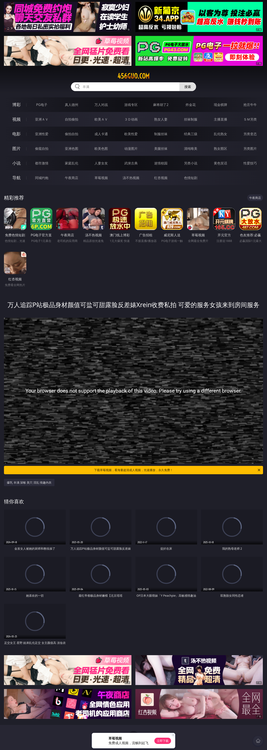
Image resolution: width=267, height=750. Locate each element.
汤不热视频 (131, 177)
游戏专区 (131, 104)
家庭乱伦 (71, 163)
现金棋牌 (220, 104)
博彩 (16, 104)
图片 (16, 148)
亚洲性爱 (41, 134)
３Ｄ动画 (131, 119)
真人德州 (71, 104)
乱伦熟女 (220, 134)
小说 (16, 163)
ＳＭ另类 (250, 119)
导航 (16, 178)
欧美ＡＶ (101, 119)
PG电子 (41, 104)
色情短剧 (190, 177)
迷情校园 (161, 163)
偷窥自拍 (41, 148)
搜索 (187, 86)
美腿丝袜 (161, 148)
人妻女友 (101, 163)
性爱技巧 (250, 163)
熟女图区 (220, 148)
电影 (16, 134)
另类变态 (250, 134)
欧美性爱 (131, 134)
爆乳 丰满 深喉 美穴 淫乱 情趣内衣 (29, 482)
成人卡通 (101, 134)
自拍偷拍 (71, 119)
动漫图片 (131, 148)
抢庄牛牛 (250, 104)
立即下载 (163, 741)
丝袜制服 (190, 119)
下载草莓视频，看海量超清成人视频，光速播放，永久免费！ (177, 470)
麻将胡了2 (160, 104)
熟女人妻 (161, 119)
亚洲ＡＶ (41, 119)
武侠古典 (131, 163)
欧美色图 (101, 148)
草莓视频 (101, 177)
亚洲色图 (71, 148)
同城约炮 (41, 177)
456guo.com (133, 76)
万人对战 (101, 104)
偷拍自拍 (71, 134)
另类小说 (190, 163)
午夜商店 (71, 177)
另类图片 (250, 148)
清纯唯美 (190, 148)
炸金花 (191, 104)
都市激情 (41, 163)
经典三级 (190, 134)
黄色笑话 (220, 163)
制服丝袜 (161, 134)
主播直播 (220, 119)
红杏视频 (161, 177)
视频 (16, 119)
